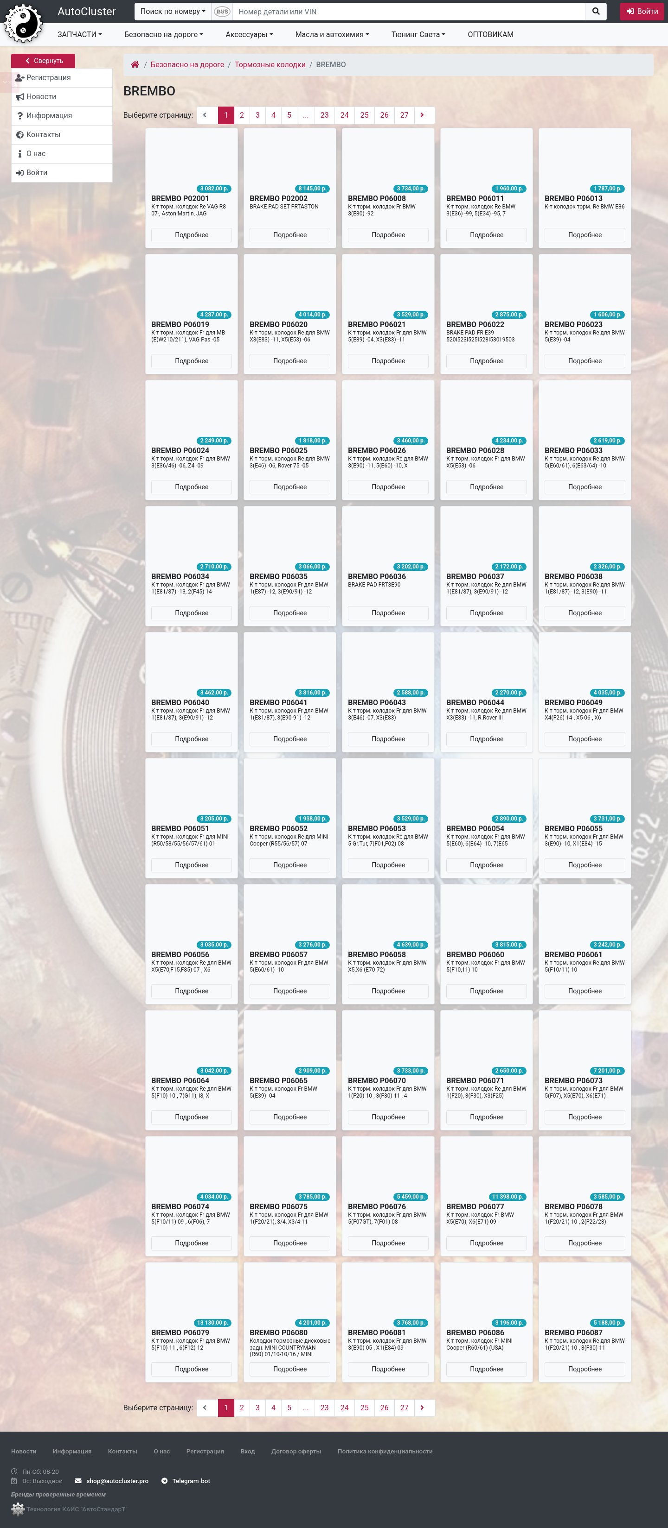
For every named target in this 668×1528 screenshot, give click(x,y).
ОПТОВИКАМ (491, 34)
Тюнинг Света (416, 34)
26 (384, 115)
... (306, 115)
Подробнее (191, 235)
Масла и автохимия (329, 34)
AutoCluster (87, 11)
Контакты (122, 1451)
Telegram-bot (185, 1480)
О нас (162, 1451)
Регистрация (205, 1451)
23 (325, 115)
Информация (72, 1451)
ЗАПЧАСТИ (77, 34)
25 (364, 115)
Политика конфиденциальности (385, 1451)
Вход (248, 1451)
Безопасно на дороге (161, 34)
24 (344, 115)
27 (404, 115)
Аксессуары (246, 34)
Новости (23, 1451)
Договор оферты (296, 1451)
